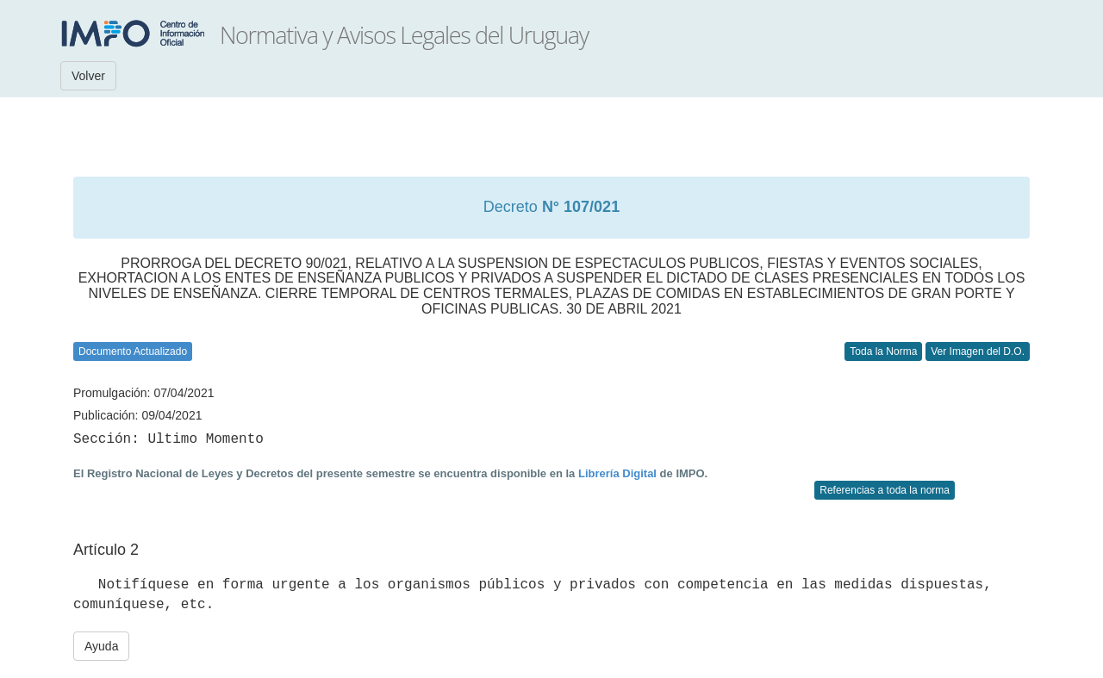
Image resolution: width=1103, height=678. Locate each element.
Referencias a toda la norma (884, 490)
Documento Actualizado (132, 351)
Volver (88, 76)
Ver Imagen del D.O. (978, 351)
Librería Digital (617, 473)
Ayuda (101, 646)
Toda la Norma (883, 351)
